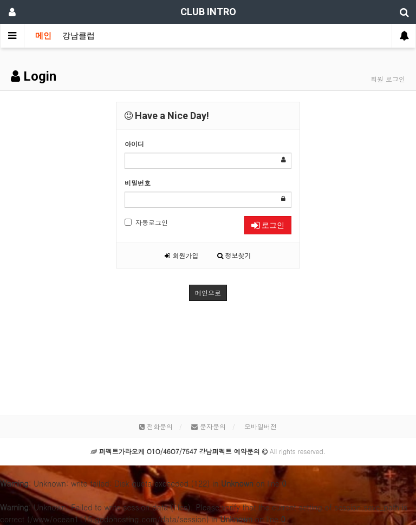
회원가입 (181, 255)
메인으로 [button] (208, 292)
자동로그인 (146, 222)
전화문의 (156, 426)
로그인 (267, 225)
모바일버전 (260, 426)
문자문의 (208, 426)
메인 (43, 36)
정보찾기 (234, 255)
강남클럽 (78, 36)
